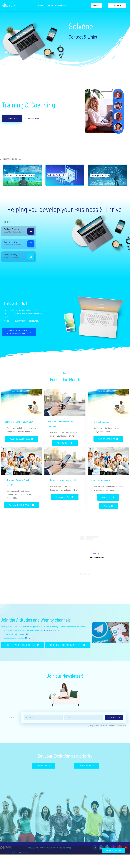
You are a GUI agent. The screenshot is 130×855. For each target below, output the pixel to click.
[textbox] (117, 5)
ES (33, 638)
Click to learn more (19, 852)
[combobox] (117, 5)
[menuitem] (41, 5)
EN (30, 638)
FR (27, 634)
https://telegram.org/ (50, 630)
